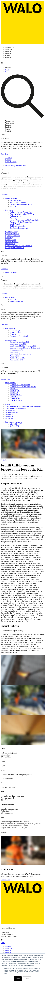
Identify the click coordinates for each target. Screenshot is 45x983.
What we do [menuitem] (9, 948)
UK (6, 72)
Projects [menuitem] (8, 950)
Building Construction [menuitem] (17, 226)
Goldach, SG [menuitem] (14, 397)
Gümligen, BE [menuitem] (15, 399)
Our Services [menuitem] (9, 210)
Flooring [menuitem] (13, 218)
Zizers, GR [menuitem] (9, 418)
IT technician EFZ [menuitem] (16, 350)
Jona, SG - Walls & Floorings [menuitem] (15, 408)
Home (3, 943)
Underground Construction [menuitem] (14, 248)
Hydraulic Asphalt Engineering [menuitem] (21, 212)
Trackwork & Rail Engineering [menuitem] (21, 222)
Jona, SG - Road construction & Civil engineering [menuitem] (23, 406)
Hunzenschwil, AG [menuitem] (16, 401)
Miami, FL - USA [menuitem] (16, 424)
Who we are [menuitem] (9, 946)
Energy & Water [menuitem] (15, 200)
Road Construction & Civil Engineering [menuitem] (19, 246)
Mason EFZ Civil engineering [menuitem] (20, 354)
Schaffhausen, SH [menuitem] (11, 412)
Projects (4, 460)
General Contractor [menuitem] (12, 234)
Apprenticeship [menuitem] (10, 340)
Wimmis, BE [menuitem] (9, 416)
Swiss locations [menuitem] (10, 383)
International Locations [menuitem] (13, 422)
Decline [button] (27, 978)
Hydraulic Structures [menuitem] (12, 236)
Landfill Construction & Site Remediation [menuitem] (24, 220)
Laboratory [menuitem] (9, 238)
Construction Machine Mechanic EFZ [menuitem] (23, 346)
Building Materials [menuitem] (16, 301)
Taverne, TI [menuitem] (9, 414)
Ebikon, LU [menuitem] (14, 389)
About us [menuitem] (8, 158)
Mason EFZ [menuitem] (14, 352)
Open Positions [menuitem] (15, 330)
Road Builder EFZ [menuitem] (16, 360)
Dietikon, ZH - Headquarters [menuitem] (20, 385)
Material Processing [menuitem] (12, 242)
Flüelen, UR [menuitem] (14, 393)
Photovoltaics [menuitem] (10, 244)
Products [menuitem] (8, 952)
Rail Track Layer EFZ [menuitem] (17, 358)
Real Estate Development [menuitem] (19, 228)
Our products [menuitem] (10, 297)
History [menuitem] (8, 160)
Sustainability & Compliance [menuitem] (15, 165)
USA (7, 70)
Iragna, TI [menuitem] (8, 404)
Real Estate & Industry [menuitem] (18, 202)
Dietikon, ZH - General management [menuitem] (23, 387)
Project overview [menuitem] (11, 272)
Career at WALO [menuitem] (11, 328)
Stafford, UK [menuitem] (14, 426)
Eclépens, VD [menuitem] (15, 391)
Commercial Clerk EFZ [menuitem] (18, 344)
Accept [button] (18, 978)
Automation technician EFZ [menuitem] (19, 342)
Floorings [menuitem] (13, 206)
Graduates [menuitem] (13, 334)
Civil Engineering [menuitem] (11, 232)
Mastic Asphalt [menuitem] (15, 224)
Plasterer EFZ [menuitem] (14, 356)
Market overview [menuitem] (11, 198)
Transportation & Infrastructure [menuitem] (21, 204)
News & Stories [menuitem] (10, 162)
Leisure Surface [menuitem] (10, 240)
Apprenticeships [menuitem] (15, 332)
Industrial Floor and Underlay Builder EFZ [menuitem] (25, 348)
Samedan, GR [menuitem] (10, 410)
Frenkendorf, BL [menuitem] (16, 395)
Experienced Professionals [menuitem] (19, 336)
